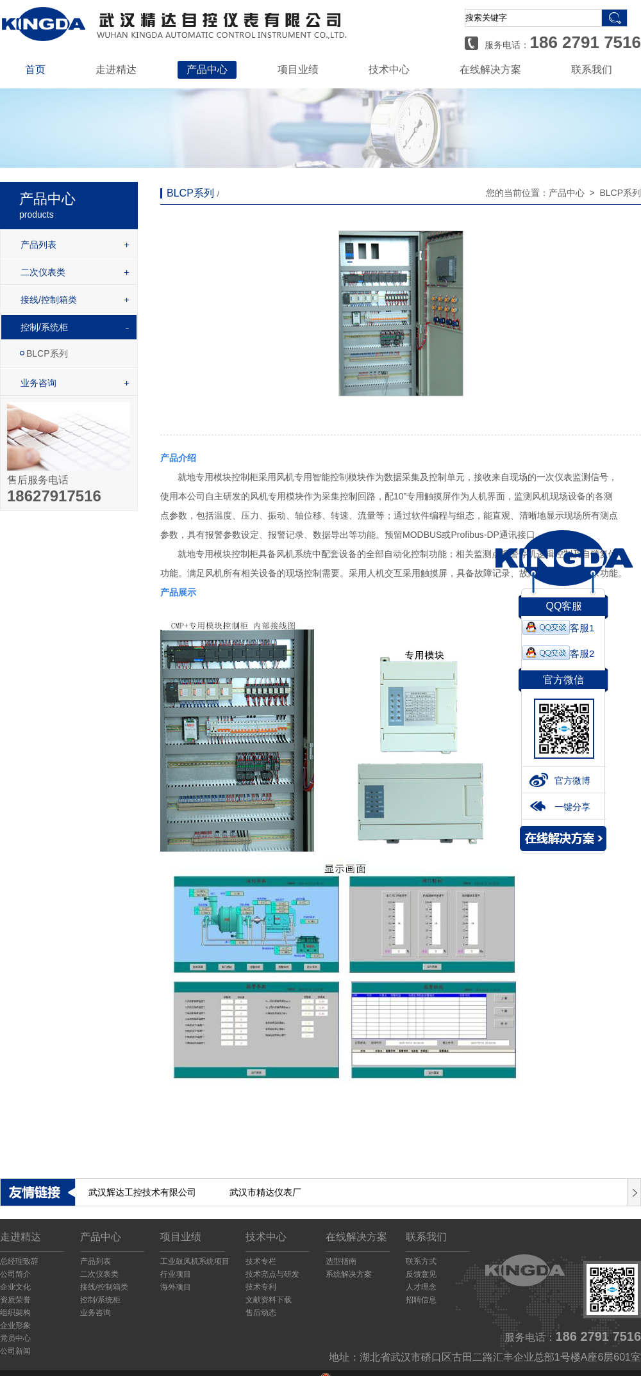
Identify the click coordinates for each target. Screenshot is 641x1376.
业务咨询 (38, 383)
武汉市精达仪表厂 (265, 1192)
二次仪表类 (43, 272)
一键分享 (559, 809)
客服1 (558, 630)
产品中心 (207, 69)
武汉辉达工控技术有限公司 (142, 1192)
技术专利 (261, 1287)
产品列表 (38, 244)
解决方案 (563, 841)
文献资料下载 (269, 1299)
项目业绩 (298, 69)
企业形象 (15, 1325)
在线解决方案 (490, 69)
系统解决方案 (349, 1274)
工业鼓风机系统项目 (194, 1261)
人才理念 (421, 1287)
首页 (35, 69)
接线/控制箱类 (49, 300)
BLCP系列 (47, 353)
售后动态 (261, 1312)
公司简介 (15, 1274)
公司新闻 (15, 1351)
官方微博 (559, 783)
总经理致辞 (19, 1261)
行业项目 (175, 1274)
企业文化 (15, 1287)
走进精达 (116, 69)
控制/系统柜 (44, 327)
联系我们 (591, 69)
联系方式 (421, 1261)
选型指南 (341, 1261)
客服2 (558, 656)
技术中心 (389, 69)
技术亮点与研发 (272, 1274)
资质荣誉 (15, 1299)
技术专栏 (261, 1261)
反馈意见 (421, 1274)
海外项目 (175, 1287)
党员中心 (15, 1338)
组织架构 (15, 1312)
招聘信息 (421, 1299)
